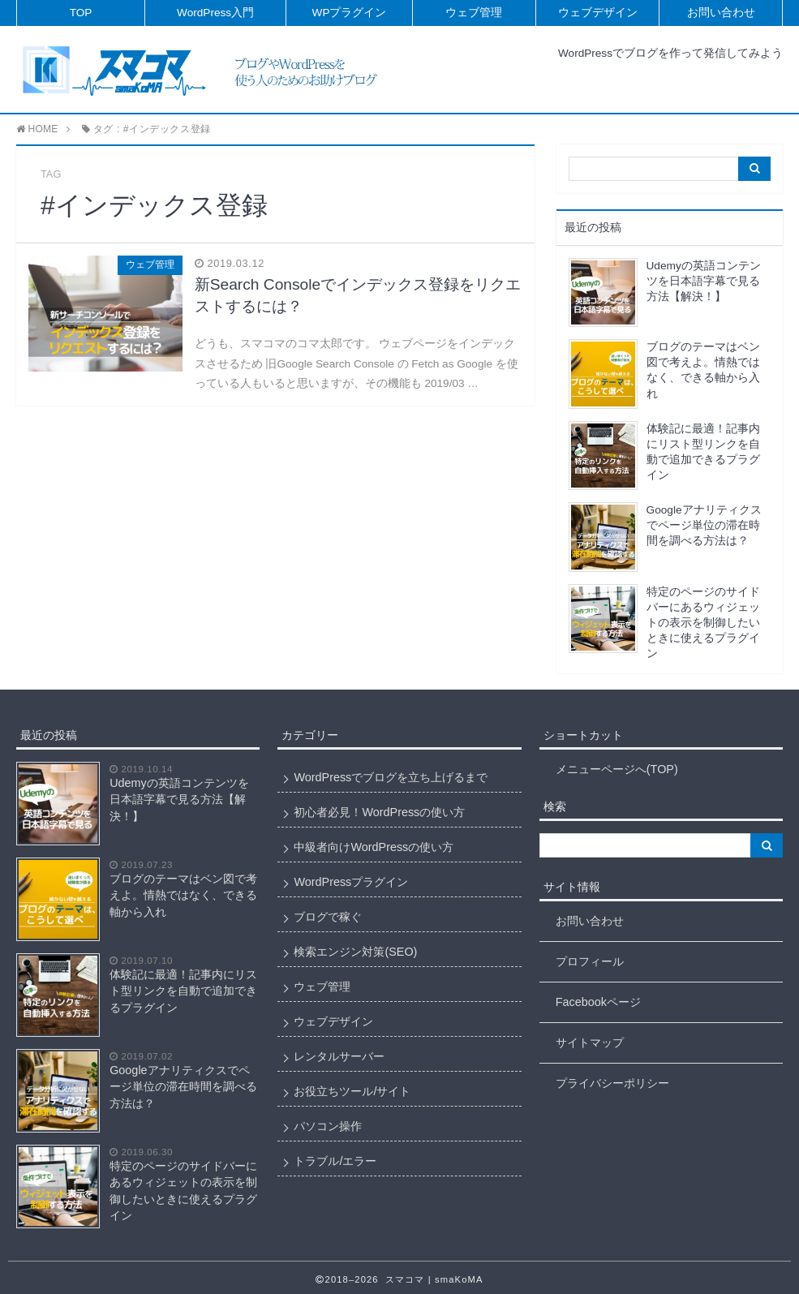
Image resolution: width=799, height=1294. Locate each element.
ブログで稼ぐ (328, 916)
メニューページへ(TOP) (617, 769)
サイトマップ (590, 1042)
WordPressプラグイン (351, 881)
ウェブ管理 (473, 12)
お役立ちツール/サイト (352, 1091)
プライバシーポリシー (612, 1083)
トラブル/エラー (335, 1160)
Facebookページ (598, 1001)
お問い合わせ (721, 12)
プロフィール (590, 961)
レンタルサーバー (339, 1056)
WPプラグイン (349, 12)
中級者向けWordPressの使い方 (373, 846)
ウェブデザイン (598, 12)
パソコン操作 (328, 1126)
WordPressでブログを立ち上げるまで (391, 777)
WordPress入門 (215, 12)
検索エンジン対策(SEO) (355, 951)
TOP (81, 12)
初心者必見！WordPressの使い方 (379, 812)
